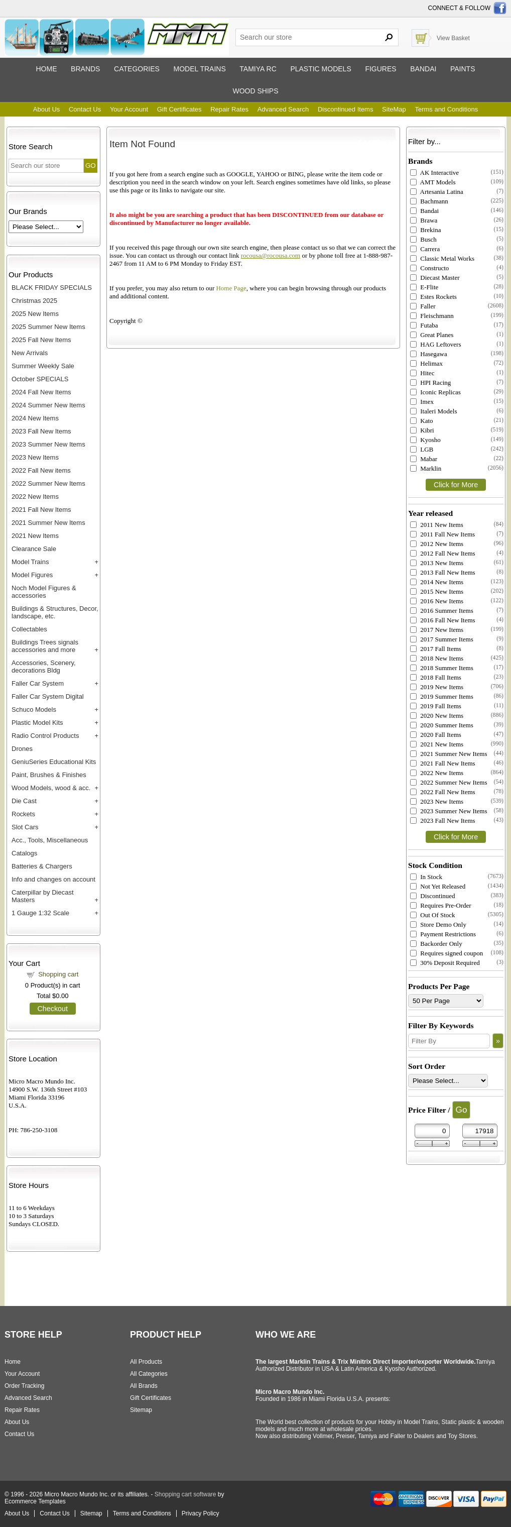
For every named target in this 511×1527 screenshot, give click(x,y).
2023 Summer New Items (48, 444)
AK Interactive (434, 172)
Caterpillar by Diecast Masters (43, 896)
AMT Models (432, 182)
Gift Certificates (179, 109)
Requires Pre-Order (440, 905)
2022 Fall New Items (442, 792)
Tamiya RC (257, 69)
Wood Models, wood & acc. (51, 788)
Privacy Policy (200, 1513)
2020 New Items (436, 715)
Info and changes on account (53, 879)
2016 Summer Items (441, 610)
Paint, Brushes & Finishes (49, 775)
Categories (137, 69)
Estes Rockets (433, 296)
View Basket (453, 38)
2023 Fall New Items (41, 431)
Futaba (424, 325)
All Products (146, 1361)
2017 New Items (436, 629)
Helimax (426, 363)
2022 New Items (35, 496)
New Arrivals (30, 353)
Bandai (423, 69)
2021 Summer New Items (48, 522)
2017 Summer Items (441, 639)
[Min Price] (432, 1131)
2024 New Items (35, 418)
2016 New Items (436, 601)
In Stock (426, 877)
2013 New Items (436, 563)
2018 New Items (436, 658)
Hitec (422, 373)
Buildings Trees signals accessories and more (45, 645)
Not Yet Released (437, 886)
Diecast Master (435, 277)
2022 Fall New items (41, 470)
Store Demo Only (438, 924)
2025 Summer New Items (48, 327)
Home (46, 69)
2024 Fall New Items (41, 392)
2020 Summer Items (441, 725)
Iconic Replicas (435, 392)
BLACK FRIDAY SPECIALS (52, 287)
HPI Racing (430, 382)
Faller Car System (38, 683)
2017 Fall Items (435, 648)
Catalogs (24, 853)
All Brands (144, 1385)
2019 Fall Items (435, 706)
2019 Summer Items (441, 696)
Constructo (429, 268)
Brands (85, 69)
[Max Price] (479, 1131)
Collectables (29, 629)
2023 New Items (35, 457)
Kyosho (425, 440)
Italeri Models (433, 411)
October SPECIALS (40, 379)
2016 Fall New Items (442, 620)
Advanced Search (283, 109)
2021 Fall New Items (41, 509)
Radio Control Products (45, 735)
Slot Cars (25, 827)
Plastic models (320, 69)
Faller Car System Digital (48, 696)
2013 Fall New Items (442, 572)
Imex (422, 401)
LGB (421, 449)
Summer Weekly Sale (43, 366)
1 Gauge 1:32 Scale (40, 913)
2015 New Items (436, 591)
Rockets (23, 814)
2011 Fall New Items (442, 534)
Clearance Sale (34, 549)
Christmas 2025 (34, 300)
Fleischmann (432, 315)
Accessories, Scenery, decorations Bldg (44, 666)
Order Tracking (24, 1385)
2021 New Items (35, 535)
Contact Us (85, 109)
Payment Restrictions (443, 934)
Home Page (231, 288)
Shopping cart (58, 974)
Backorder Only (436, 943)
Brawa (423, 220)
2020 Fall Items (435, 734)
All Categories (149, 1373)
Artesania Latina (436, 191)
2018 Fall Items (435, 677)
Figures (380, 69)
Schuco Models (34, 709)
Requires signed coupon (446, 953)
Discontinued (432, 896)
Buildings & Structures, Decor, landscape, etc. (55, 612)
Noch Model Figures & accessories (44, 591)
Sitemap (141, 1409)
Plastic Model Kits (37, 722)
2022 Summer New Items (48, 483)
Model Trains (30, 562)
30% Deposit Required (445, 962)
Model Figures (32, 575)
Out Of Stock (432, 915)
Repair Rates (229, 109)
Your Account (129, 109)
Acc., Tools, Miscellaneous (50, 840)
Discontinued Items (345, 109)
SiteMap (394, 109)
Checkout (53, 1009)
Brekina (425, 230)
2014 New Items (436, 582)
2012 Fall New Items (442, 553)
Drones (22, 748)
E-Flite (424, 287)
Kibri (422, 430)
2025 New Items (35, 313)
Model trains (199, 69)
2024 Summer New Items (48, 405)
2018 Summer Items (441, 668)
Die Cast (24, 801)
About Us (46, 109)
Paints (462, 69)
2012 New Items (436, 544)
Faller (423, 306)
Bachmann (429, 201)
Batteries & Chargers (42, 866)
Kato (421, 420)
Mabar (423, 459)
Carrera (425, 249)
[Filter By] (449, 1041)
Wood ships (255, 91)
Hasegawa (428, 354)
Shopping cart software (185, 1494)
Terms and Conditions (446, 109)
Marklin (425, 468)
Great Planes (431, 335)
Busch (423, 239)
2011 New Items (436, 524)
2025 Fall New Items (41, 340)
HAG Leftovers (435, 344)
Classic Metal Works (442, 258)
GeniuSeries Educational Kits (54, 762)
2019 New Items (436, 687)
